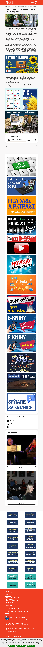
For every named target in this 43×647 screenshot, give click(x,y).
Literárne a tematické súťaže (12, 608)
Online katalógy (9, 593)
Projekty (7, 613)
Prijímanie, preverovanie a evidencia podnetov (16, 611)
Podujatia (7, 594)
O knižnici (7, 590)
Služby (7, 591)
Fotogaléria (8, 603)
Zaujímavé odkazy (9, 610)
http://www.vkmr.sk (12, 634)
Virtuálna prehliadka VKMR (11, 600)
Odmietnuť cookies (21, 645)
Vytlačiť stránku (9, 146)
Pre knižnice (8, 596)
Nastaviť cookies (31, 645)
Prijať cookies (12, 645)
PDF (29, 140)
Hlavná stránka (8, 6)
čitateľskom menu (24, 49)
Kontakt (7, 606)
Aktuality (14, 6)
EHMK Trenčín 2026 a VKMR (12, 597)
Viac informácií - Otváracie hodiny (13, 636)
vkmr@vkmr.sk (12, 631)
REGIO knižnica (9, 599)
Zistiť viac (21, 467)
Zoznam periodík (9, 602)
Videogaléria (8, 605)
